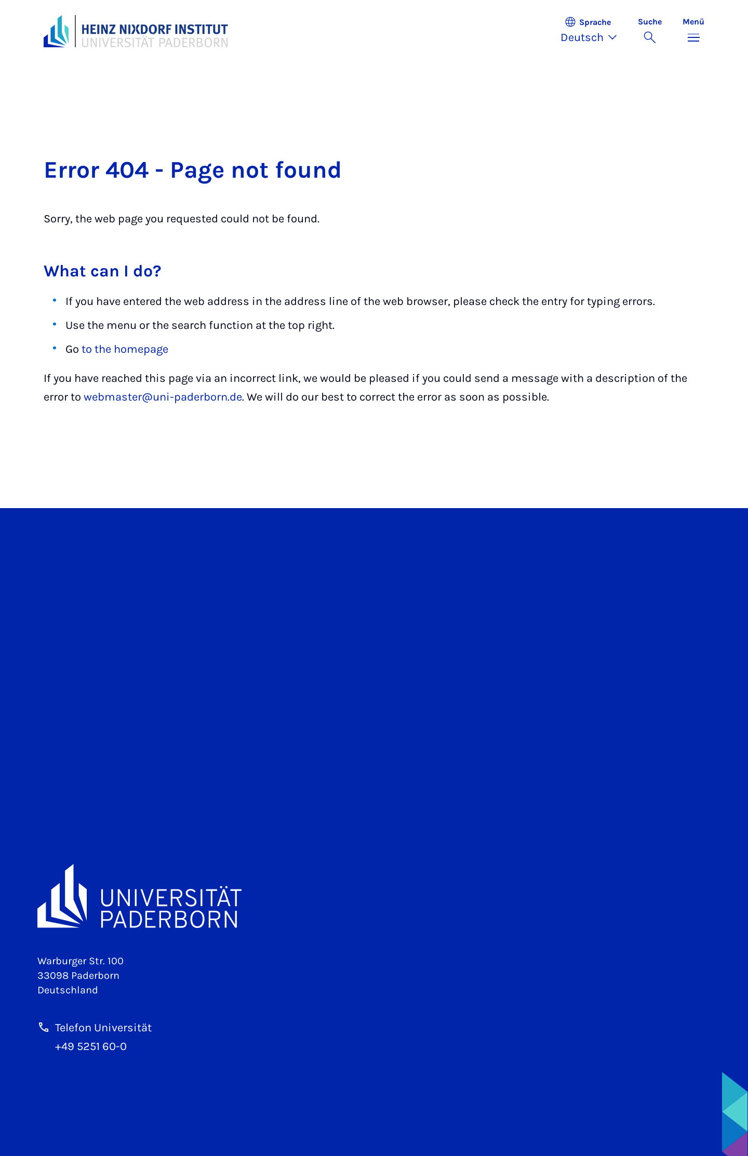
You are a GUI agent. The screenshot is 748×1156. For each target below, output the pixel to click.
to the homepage (125, 349)
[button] (593, 31)
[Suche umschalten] (649, 31)
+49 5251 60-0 (91, 1046)
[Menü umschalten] (693, 31)
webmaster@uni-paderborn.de (163, 397)
